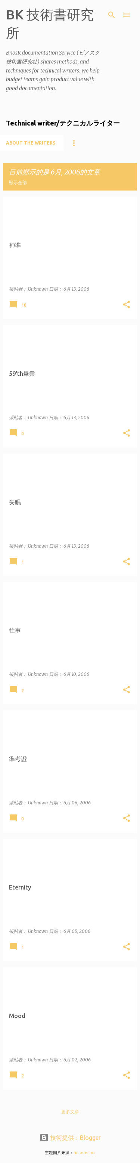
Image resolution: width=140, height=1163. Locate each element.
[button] (126, 305)
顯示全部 (18, 182)
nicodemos (84, 1152)
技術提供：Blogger (70, 1137)
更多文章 (70, 1111)
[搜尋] (111, 15)
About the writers (30, 142)
